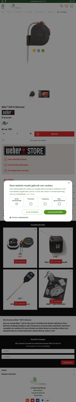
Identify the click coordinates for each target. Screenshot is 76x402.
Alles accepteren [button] (55, 212)
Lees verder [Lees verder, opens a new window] (30, 194)
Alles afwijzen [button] (32, 212)
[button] (19, 217)
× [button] (69, 183)
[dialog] (38, 201)
